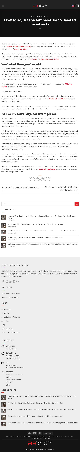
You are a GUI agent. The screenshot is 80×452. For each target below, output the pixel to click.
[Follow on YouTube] (17, 281)
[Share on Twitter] (38, 179)
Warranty (5, 313)
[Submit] (77, 204)
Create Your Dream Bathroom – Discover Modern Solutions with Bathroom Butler (41, 231)
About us (5, 321)
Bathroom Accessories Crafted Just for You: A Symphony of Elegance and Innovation (42, 244)
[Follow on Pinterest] (14, 281)
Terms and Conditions (10, 332)
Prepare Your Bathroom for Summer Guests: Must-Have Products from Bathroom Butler (41, 217)
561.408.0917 (11, 349)
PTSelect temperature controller (44, 59)
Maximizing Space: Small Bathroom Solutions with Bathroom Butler (35, 237)
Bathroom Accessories (10, 294)
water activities (20, 49)
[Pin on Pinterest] (45, 179)
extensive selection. (48, 169)
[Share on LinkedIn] (49, 179)
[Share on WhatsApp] (30, 179)
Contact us (5, 309)
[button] (2, 6)
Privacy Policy (7, 329)
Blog (3, 325)
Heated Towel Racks (10, 297)
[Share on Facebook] (34, 179)
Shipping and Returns (10, 317)
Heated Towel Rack (40, 17)
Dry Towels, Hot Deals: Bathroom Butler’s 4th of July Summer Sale (35, 224)
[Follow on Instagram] (7, 281)
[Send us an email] (10, 281)
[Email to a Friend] (42, 179)
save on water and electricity (18, 46)
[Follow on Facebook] (3, 281)
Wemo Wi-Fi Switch (57, 99)
